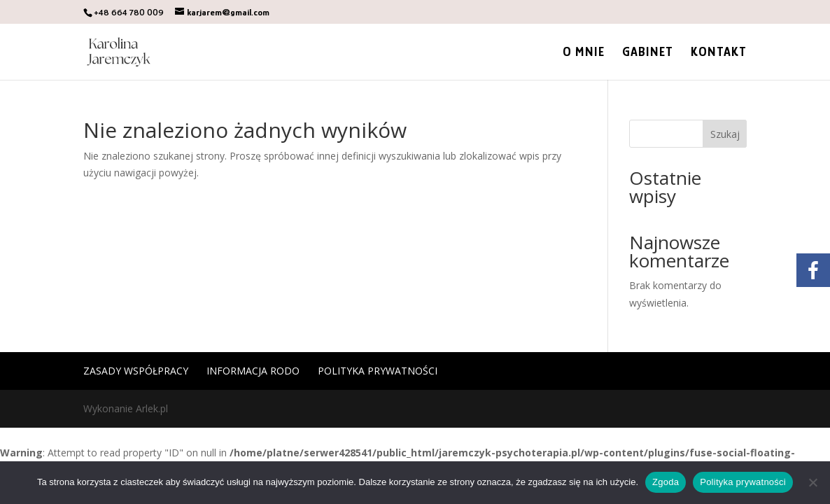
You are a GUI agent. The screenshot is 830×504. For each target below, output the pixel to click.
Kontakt (719, 53)
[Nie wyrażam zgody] (813, 482)
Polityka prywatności (377, 370)
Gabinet (647, 53)
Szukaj (725, 134)
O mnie (584, 53)
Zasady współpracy (135, 370)
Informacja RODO (253, 370)
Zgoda (665, 482)
